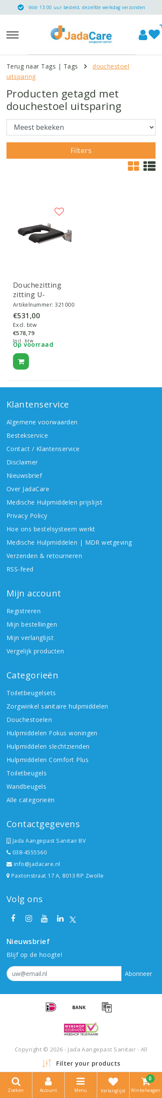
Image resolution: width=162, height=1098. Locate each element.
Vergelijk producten (35, 651)
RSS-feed (20, 569)
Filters (81, 150)
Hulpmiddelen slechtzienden (47, 746)
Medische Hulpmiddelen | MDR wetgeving (69, 542)
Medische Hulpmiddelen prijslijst (54, 502)
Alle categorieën (30, 800)
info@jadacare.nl (33, 864)
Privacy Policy (27, 515)
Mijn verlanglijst (30, 638)
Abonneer (138, 973)
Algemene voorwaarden (42, 422)
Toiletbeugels (26, 773)
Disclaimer (22, 462)
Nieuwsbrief (24, 475)
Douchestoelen (29, 719)
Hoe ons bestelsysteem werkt (50, 529)
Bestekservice (27, 435)
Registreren (23, 611)
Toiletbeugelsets (31, 693)
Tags (71, 66)
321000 (64, 304)
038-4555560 (26, 852)
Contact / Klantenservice (43, 449)
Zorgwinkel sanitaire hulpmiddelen (57, 706)
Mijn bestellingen (31, 624)
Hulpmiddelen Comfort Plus (47, 760)
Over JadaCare (27, 489)
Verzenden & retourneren (44, 556)
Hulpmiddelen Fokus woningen (52, 733)
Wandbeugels (26, 786)
